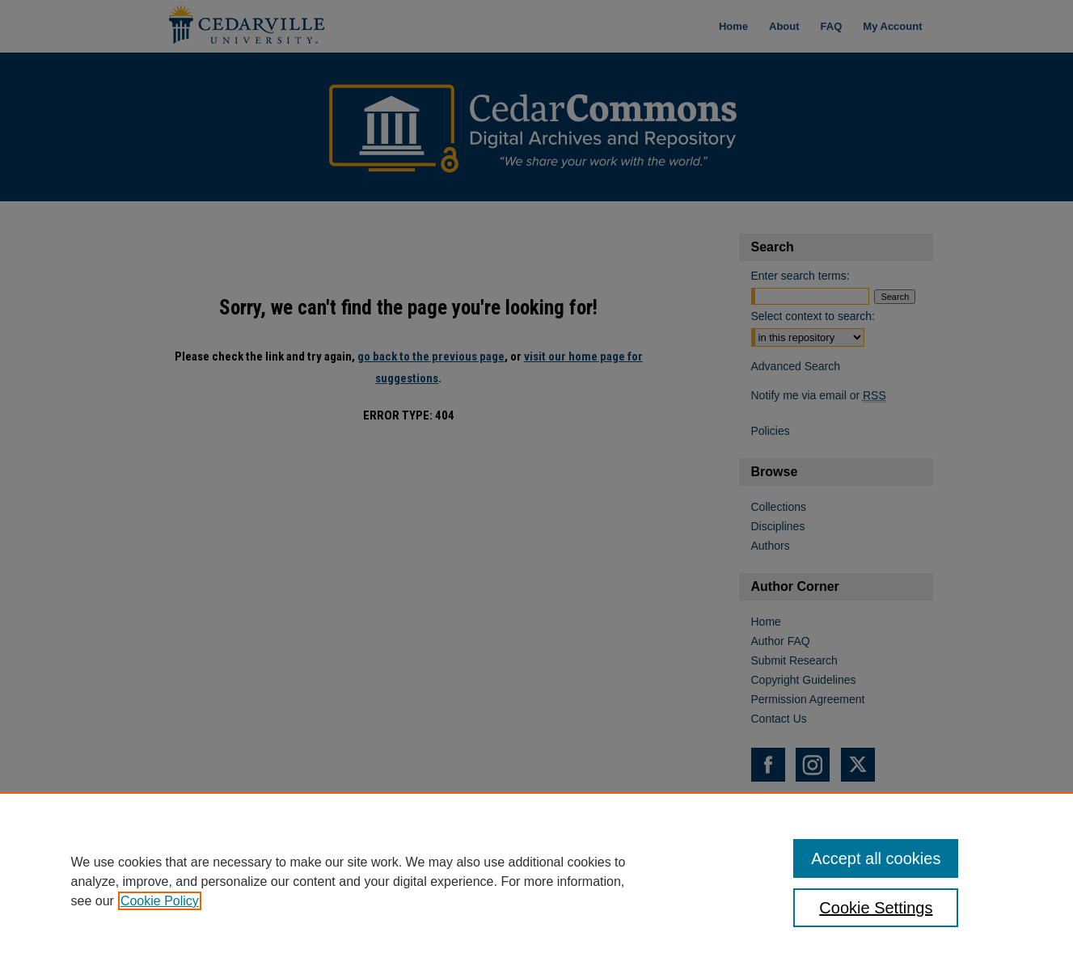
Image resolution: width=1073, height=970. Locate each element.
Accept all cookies (875, 858)
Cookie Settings (875, 908)
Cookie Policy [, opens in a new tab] (159, 901)
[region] (536, 881)
